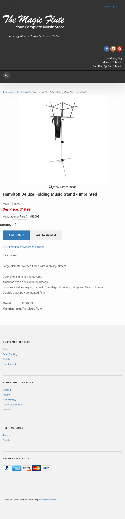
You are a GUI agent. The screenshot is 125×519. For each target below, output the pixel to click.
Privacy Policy (9, 400)
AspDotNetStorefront (47, 500)
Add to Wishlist (46, 235)
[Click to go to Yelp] (119, 48)
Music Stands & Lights (27, 92)
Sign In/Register (111, 7)
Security (7, 409)
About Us (7, 435)
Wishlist (7, 359)
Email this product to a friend (27, 247)
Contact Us (8, 349)
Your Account (9, 364)
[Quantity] (19, 224)
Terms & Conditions (12, 404)
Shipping (7, 390)
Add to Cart (16, 235)
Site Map (7, 440)
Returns (6, 395)
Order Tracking (10, 354)
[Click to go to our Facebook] (107, 48)
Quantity (5, 225)
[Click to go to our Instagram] (113, 48)
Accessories (8, 92)
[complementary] (99, 499)
